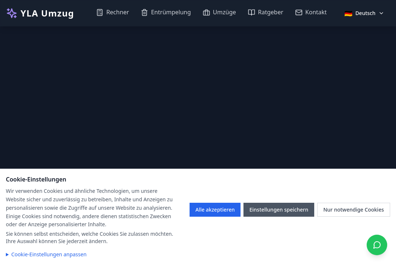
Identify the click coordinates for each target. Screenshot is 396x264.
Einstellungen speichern (278, 209)
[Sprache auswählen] (364, 13)
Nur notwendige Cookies (353, 209)
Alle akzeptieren (215, 209)
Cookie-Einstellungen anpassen (49, 254)
